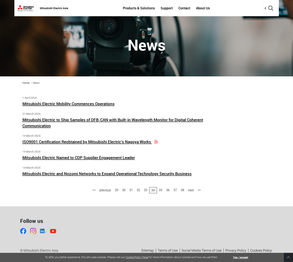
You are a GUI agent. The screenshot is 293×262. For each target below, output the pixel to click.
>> (199, 190)
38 (182, 190)
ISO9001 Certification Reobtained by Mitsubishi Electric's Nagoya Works (89, 141)
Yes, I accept (240, 257)
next (191, 190)
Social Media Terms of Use (201, 250)
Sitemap (147, 250)
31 (131, 190)
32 (138, 190)
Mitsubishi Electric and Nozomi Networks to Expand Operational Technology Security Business (107, 173)
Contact (184, 8)
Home (26, 82)
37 (175, 190)
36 (168, 190)
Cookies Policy (261, 250)
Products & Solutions (139, 8)
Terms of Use (168, 250)
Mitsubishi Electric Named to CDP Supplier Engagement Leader (78, 157)
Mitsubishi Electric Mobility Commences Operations (68, 103)
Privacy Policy (235, 250)
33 (145, 190)
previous (105, 190)
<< (94, 190)
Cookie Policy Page (137, 257)
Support (167, 8)
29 (116, 190)
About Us (203, 8)
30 (124, 190)
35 (160, 190)
